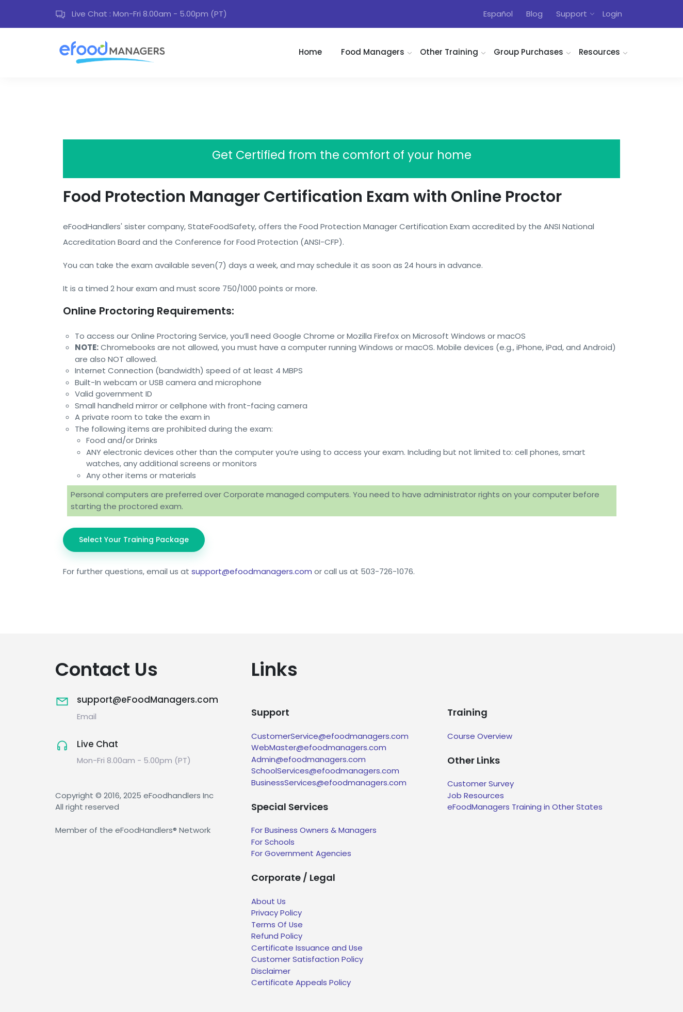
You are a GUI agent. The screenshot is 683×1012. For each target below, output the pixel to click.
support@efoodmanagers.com (251, 571)
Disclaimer (270, 971)
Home (310, 52)
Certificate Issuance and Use (307, 947)
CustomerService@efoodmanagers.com (330, 736)
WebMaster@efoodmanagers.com (318, 747)
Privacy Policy (276, 913)
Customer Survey (480, 784)
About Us (268, 901)
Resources (599, 52)
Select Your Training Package (134, 539)
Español (498, 13)
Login (612, 13)
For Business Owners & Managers (314, 830)
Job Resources (475, 795)
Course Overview (479, 736)
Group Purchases (528, 52)
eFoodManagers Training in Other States (525, 807)
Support (571, 13)
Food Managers (372, 52)
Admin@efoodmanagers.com (308, 759)
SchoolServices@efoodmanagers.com (325, 770)
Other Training (449, 52)
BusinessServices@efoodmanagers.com (328, 782)
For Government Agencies (301, 853)
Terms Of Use (277, 924)
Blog (534, 13)
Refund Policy (276, 936)
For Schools (273, 841)
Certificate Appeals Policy (301, 982)
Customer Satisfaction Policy (307, 959)
